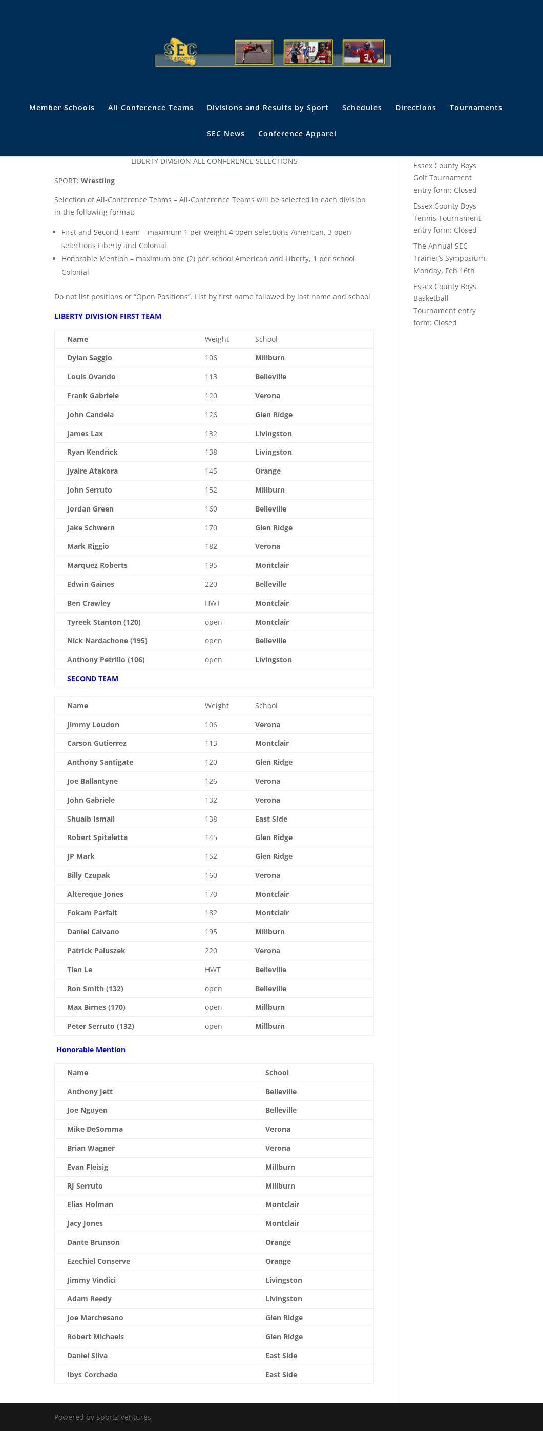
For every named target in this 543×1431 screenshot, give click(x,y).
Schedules (362, 108)
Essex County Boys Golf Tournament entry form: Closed (445, 177)
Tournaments (476, 108)
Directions (415, 108)
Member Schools (62, 108)
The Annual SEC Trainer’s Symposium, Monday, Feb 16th (450, 258)
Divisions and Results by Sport (268, 108)
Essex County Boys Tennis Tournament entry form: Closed (447, 218)
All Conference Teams (151, 108)
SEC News (226, 134)
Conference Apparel (297, 134)
